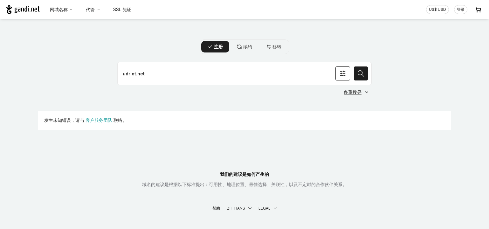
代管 (93, 9)
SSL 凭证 (122, 9)
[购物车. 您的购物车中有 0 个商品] (478, 9)
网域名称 (61, 9)
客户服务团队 (99, 120)
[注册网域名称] (244, 73)
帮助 (216, 208)
